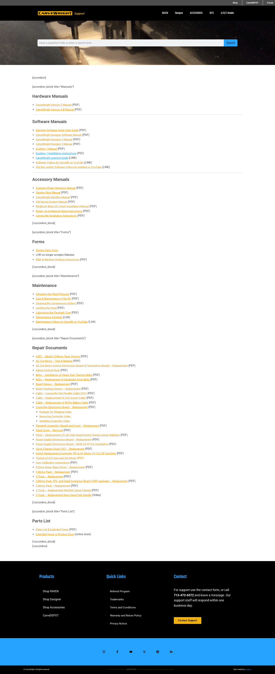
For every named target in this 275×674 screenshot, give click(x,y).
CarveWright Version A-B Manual (56, 109)
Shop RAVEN (51, 589)
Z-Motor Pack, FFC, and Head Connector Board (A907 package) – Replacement (84, 481)
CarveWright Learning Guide (53, 157)
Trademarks (117, 597)
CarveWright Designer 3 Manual (55, 144)
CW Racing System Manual (52, 201)
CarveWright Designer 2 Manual (55, 139)
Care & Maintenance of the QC (54, 298)
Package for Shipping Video (56, 412)
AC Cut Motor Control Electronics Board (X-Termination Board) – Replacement (84, 365)
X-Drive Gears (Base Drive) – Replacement (62, 467)
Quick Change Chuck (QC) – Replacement (61, 448)
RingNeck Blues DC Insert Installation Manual (64, 206)
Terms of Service (165, 669)
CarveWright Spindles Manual (54, 197)
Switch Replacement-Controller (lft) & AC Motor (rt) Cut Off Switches (78, 453)
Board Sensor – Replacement (54, 384)
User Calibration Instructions (53, 462)
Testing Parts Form (47, 250)
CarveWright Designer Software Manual (60, 135)
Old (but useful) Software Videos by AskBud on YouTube (70, 167)
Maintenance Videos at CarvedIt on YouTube (63, 321)
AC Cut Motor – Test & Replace (55, 361)
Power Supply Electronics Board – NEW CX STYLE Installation (74, 444)
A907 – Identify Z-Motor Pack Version (59, 356)
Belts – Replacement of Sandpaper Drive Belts (64, 379)
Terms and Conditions (123, 605)
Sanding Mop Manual (49, 192)
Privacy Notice (119, 621)
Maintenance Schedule (50, 317)
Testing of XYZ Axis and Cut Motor (57, 458)
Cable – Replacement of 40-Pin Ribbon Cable (63, 402)
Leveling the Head (47, 308)
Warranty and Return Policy (127, 613)
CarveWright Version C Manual (54, 104)
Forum (270, 3)
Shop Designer (52, 597)
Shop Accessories (54, 605)
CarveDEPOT (257, 3)
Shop (245, 3)
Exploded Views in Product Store (56, 534)
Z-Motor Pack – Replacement (54, 485)
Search (230, 42)
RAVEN (165, 13)
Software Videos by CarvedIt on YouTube (61, 162)
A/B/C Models (227, 13)
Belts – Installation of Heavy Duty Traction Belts (65, 375)
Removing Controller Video (55, 416)
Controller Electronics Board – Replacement (62, 407)
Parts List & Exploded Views (53, 529)
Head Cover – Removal (50, 430)
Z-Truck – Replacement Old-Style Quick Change (65, 490)
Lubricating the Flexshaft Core (54, 312)
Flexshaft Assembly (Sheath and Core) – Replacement (69, 425)
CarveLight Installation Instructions (57, 215)
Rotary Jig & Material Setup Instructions (60, 211)
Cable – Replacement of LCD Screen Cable (62, 397)
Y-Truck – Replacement (50, 476)
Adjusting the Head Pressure (53, 294)
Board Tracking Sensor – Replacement (59, 388)
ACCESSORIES (196, 13)
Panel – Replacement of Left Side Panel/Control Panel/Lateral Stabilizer (80, 435)
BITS (212, 13)
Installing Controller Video (55, 421)
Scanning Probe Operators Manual (57, 188)
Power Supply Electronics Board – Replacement (65, 439)
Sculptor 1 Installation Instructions (57, 153)
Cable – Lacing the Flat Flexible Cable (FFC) (63, 393)
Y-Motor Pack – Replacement (54, 472)
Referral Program (120, 589)
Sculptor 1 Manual (47, 148)
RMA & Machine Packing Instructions (59, 259)
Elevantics (247, 669)
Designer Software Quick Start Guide (58, 130)
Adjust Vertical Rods (48, 370)
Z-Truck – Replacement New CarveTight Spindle (65, 495)
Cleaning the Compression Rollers (56, 303)
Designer (179, 13)
